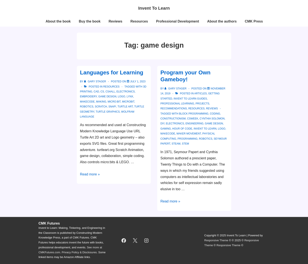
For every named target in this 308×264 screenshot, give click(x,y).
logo (121, 96)
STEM (185, 143)
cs (102, 91)
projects (202, 103)
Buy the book (89, 21)
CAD (96, 91)
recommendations (173, 108)
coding (215, 113)
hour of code (182, 128)
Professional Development (177, 21)
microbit (128, 101)
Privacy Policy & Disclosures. (80, 252)
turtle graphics (108, 111)
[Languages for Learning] (138, 81)
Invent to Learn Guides (190, 98)
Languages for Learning (111, 72)
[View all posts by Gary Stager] (95, 81)
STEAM (176, 143)
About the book (58, 21)
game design (107, 96)
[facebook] (124, 240)
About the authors (222, 21)
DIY (162, 123)
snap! (112, 106)
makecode (87, 101)
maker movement (188, 133)
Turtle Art (125, 106)
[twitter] (135, 240)
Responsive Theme (216, 240)
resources (111, 86)
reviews (212, 108)
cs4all (110, 91)
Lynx (130, 96)
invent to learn (205, 128)
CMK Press (254, 21)
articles (200, 93)
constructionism (173, 118)
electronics (126, 91)
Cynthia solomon (212, 118)
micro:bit (114, 101)
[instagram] (146, 240)
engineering (194, 123)
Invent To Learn (154, 8)
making (101, 101)
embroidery (88, 96)
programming (187, 138)
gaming (165, 128)
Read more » (90, 174)
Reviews (115, 21)
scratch (101, 106)
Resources (139, 21)
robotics (86, 106)
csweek (192, 118)
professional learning (177, 103)
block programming (193, 113)
